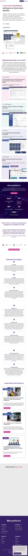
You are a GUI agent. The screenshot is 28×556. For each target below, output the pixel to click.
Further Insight (5, 166)
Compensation (3, 526)
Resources (3, 541)
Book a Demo (22, 1)
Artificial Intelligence (18, 529)
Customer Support (18, 526)
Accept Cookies (17, 553)
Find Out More (5, 88)
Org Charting (3, 529)
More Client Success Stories (14, 249)
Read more (7, 408)
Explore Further (6, 113)
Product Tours (3, 532)
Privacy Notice (8, 549)
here (8, 23)
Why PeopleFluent (18, 544)
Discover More (5, 140)
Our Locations (4, 549)
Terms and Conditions (11, 551)
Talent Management (4, 531)
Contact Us (17, 541)
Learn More (14, 193)
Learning (2, 528)
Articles (2, 538)
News (2, 539)
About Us (16, 538)
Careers (16, 539)
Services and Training (18, 528)
